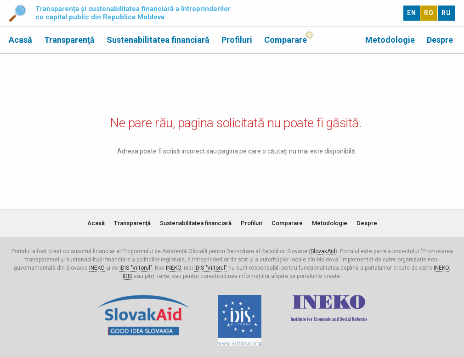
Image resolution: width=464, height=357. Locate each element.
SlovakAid (323, 251)
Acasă (20, 40)
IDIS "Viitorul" (135, 268)
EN (411, 13)
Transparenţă (69, 40)
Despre (440, 40)
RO (429, 13)
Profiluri (236, 40)
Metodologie (390, 40)
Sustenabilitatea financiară (158, 40)
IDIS (127, 276)
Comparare (285, 40)
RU (446, 13)
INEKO (97, 268)
